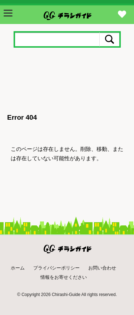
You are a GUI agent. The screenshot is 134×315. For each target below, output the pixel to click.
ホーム (18, 268)
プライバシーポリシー (56, 268)
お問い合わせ (102, 268)
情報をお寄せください (63, 277)
